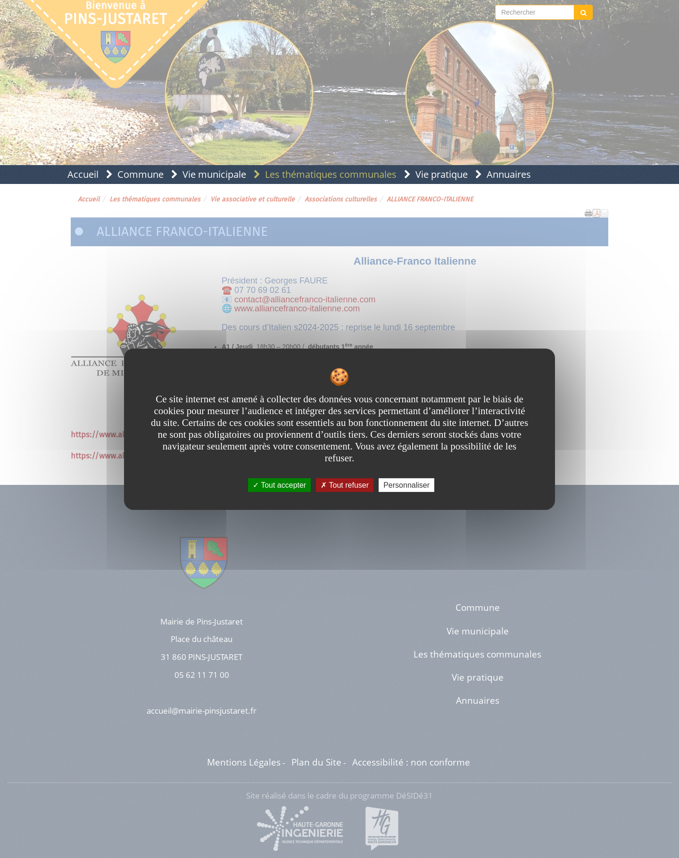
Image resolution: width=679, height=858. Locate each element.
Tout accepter (279, 485)
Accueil (83, 174)
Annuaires (509, 174)
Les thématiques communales (331, 174)
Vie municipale (214, 174)
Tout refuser (345, 485)
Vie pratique (441, 174)
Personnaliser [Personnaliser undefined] (406, 485)
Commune (140, 174)
